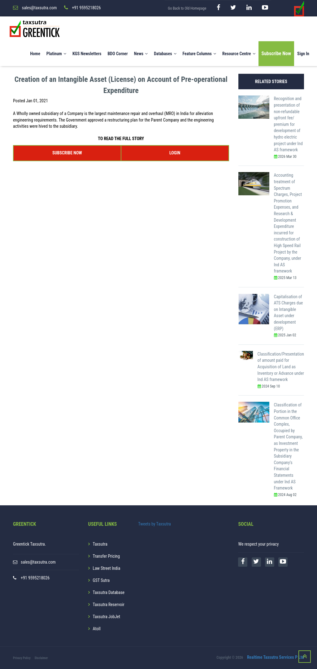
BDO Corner (117, 53)
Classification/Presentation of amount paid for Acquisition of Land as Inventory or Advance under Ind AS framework (281, 366)
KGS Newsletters (87, 53)
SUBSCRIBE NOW (67, 152)
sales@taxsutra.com (38, 562)
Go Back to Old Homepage (187, 8)
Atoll (97, 628)
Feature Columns (199, 53)
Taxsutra (100, 544)
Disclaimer (41, 658)
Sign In (303, 53)
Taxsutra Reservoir (108, 604)
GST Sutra (101, 580)
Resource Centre (238, 53)
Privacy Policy (22, 658)
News (141, 53)
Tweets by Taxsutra (154, 523)
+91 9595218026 (35, 577)
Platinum (56, 53)
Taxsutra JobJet (106, 616)
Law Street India (106, 568)
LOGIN (174, 152)
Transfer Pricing (106, 556)
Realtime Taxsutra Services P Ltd (275, 657)
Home (35, 53)
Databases (165, 53)
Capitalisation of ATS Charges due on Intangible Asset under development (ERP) (288, 312)
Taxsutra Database (109, 592)
